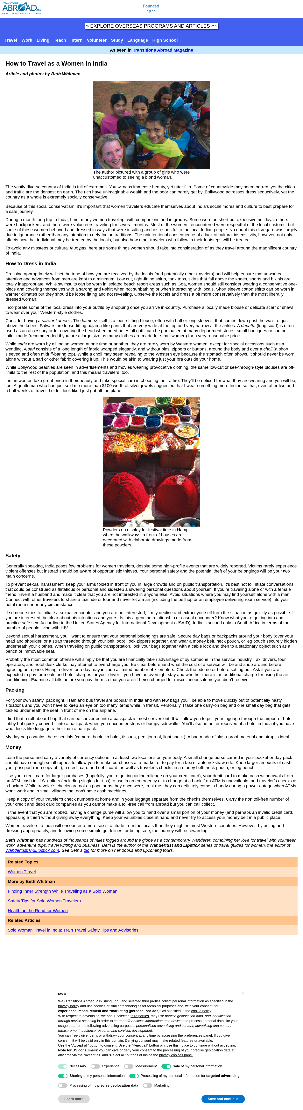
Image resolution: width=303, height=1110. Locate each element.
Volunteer (97, 40)
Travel (10, 40)
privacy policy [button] (68, 1006)
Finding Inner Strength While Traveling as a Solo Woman (62, 891)
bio (86, 850)
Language (137, 40)
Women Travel (22, 871)
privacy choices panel (176, 1055)
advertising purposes (118, 1026)
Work (26, 40)
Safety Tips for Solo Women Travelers (44, 900)
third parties (139, 1016)
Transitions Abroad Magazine (163, 50)
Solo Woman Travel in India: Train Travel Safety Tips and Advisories (73, 930)
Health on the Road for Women (38, 910)
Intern (76, 40)
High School (165, 40)
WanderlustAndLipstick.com (32, 850)
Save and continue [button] (223, 1099)
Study (117, 40)
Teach (60, 40)
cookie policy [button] (201, 1011)
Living (43, 40)
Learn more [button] (73, 1099)
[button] (243, 993)
